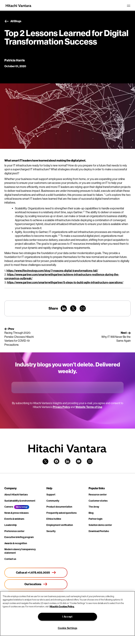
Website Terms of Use (88, 407)
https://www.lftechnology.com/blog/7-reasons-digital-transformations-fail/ (52, 270)
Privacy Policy (61, 407)
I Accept (67, 616)
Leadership (10, 525)
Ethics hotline (53, 518)
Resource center (98, 494)
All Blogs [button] (12, 21)
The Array (94, 506)
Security (51, 531)
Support (50, 494)
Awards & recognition (15, 543)
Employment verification (59, 525)
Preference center (14, 531)
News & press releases (16, 512)
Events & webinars (14, 518)
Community (52, 500)
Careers (8, 506)
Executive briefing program (19, 537)
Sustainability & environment (19, 500)
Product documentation (59, 506)
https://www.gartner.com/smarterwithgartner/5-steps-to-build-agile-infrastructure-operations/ (65, 282)
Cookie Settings (67, 628)
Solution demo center (100, 525)
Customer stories (98, 500)
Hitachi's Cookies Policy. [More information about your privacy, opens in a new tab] (62, 606)
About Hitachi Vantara (16, 494)
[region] (67, 613)
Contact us (10, 559)
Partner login (95, 518)
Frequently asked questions (61, 512)
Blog (91, 512)
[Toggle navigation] (128, 6)
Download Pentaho (99, 531)
